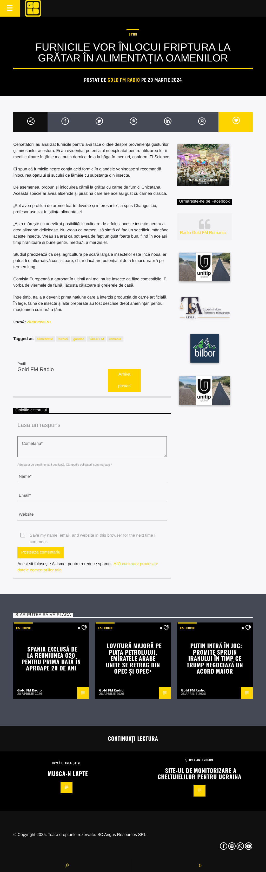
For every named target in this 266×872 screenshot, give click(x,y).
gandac (78, 339)
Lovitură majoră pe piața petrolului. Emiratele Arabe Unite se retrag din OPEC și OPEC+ (134, 658)
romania (115, 339)
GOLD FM (96, 339)
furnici (63, 339)
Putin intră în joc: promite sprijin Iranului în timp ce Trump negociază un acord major (215, 658)
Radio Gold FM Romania (203, 233)
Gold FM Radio (124, 80)
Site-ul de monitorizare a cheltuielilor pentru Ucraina (200, 773)
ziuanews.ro (39, 322)
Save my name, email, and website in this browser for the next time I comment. (92, 536)
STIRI (133, 34)
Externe (23, 627)
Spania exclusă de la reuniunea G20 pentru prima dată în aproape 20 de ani (51, 658)
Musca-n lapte (68, 773)
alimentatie (45, 339)
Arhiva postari (124, 380)
